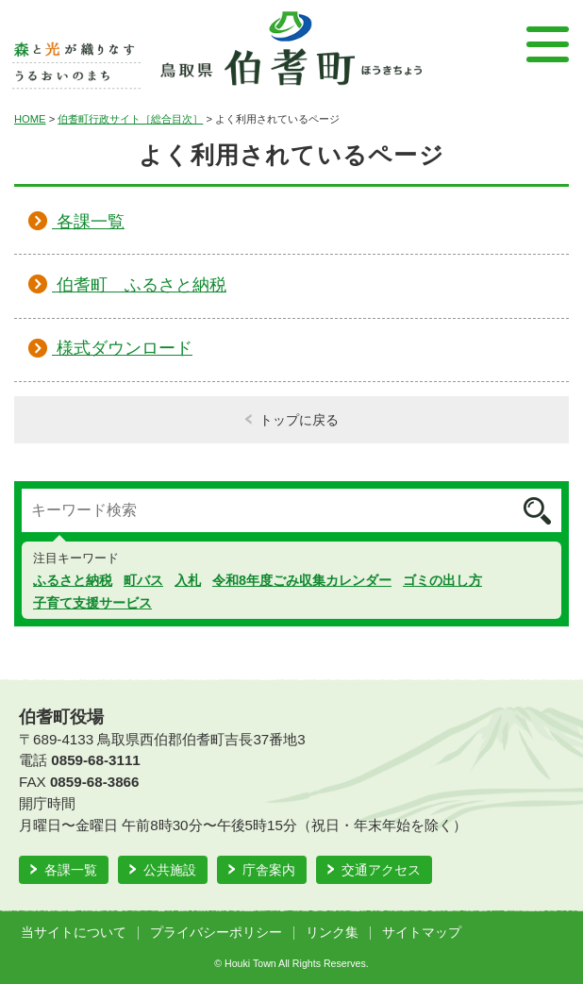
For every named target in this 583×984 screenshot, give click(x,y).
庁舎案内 (268, 869)
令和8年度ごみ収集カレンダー (301, 580)
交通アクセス (381, 869)
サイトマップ (421, 933)
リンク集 (332, 933)
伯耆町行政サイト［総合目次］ (130, 119)
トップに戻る (299, 419)
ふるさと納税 (72, 580)
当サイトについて (73, 933)
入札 (188, 580)
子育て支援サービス (92, 602)
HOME (30, 119)
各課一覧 (70, 869)
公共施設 (169, 869)
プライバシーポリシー (216, 933)
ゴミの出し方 (442, 580)
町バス (143, 580)
